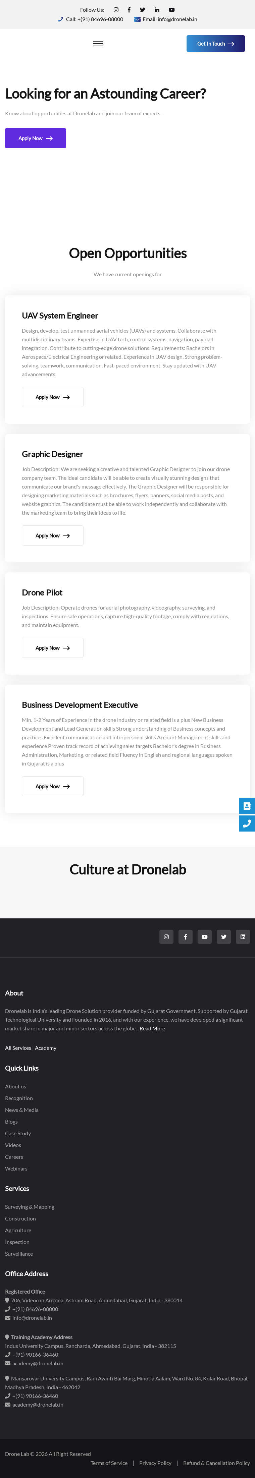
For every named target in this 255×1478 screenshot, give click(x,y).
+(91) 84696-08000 (100, 19)
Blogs (11, 1121)
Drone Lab (17, 1454)
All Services (18, 1047)
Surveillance (19, 1253)
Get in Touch (215, 44)
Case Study (18, 1133)
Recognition (19, 1098)
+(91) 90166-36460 (31, 1354)
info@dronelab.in (177, 19)
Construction (20, 1218)
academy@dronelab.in (34, 1363)
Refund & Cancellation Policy (216, 1463)
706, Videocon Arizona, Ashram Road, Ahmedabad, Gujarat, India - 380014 (94, 1300)
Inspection (17, 1242)
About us (15, 1086)
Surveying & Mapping (29, 1206)
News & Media (22, 1109)
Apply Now (35, 138)
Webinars (16, 1168)
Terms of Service (109, 1463)
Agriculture (18, 1230)
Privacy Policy (155, 1463)
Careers (14, 1156)
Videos (13, 1145)
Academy (45, 1047)
